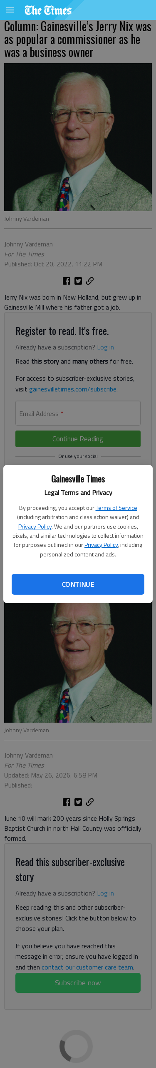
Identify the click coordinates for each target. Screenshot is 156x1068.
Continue (78, 584)
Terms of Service (116, 507)
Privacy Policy (35, 526)
